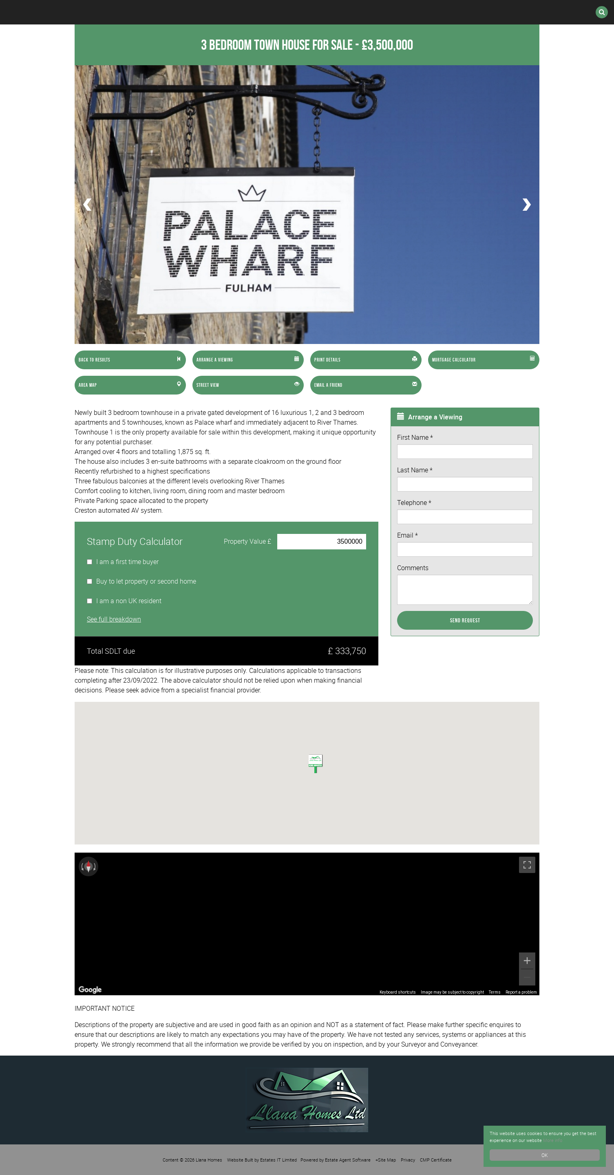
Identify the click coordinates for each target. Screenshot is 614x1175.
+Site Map (385, 1160)
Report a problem (521, 992)
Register (334, 12)
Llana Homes (209, 1160)
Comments (412, 567)
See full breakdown (114, 619)
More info (568, 1140)
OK (544, 1155)
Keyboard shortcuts (398, 992)
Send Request (465, 620)
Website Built (240, 1160)
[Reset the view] (88, 866)
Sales (143, 12)
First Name (415, 437)
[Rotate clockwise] (95, 866)
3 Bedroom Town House (277, 45)
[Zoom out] (527, 977)
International (265, 12)
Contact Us (461, 12)
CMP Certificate (436, 1160)
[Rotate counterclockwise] (81, 866)
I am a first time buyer (127, 561)
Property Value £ (247, 541)
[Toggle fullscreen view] (527, 865)
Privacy (408, 1160)
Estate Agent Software (348, 1160)
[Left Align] (130, 360)
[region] (307, 924)
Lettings (196, 12)
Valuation (396, 12)
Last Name (415, 469)
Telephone (414, 502)
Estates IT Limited (278, 1160)
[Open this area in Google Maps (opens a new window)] (90, 990)
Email (407, 535)
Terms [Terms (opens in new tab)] (495, 992)
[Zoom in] (527, 960)
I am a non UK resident (128, 600)
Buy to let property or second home (146, 581)
